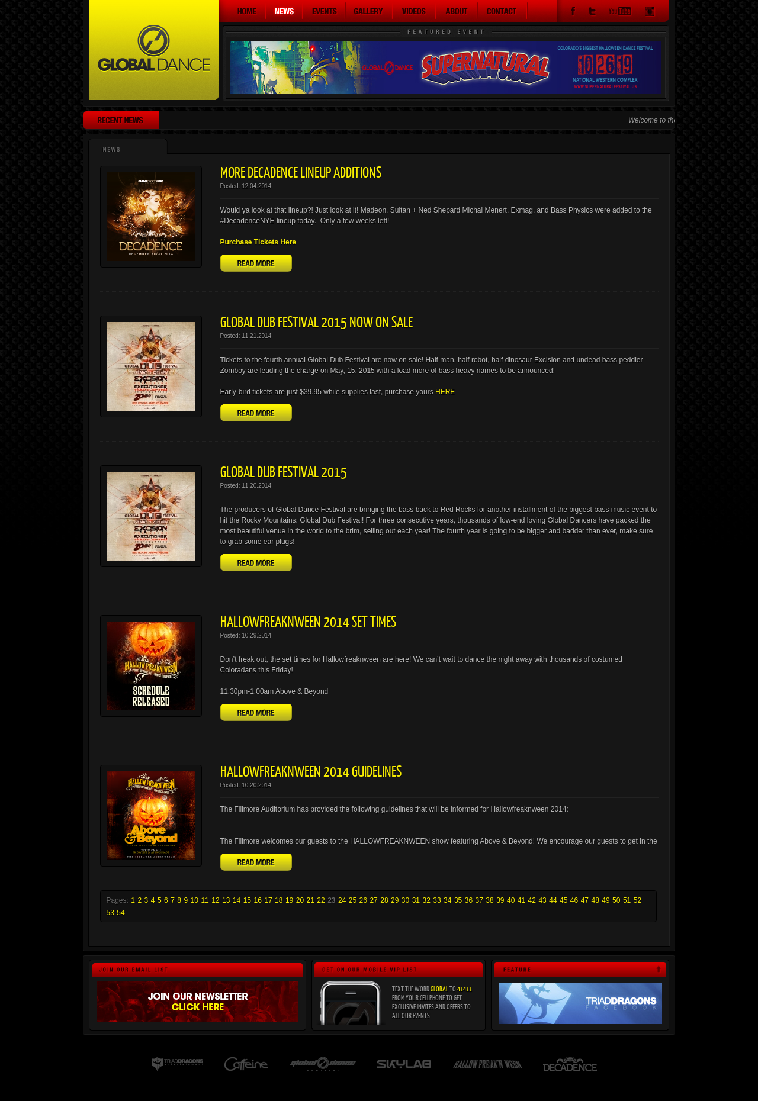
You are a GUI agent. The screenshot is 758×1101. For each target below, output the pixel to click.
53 (110, 913)
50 (616, 900)
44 (553, 900)
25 (352, 900)
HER (442, 392)
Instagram (649, 13)
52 (637, 900)
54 (120, 913)
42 (532, 900)
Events (324, 10)
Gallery (369, 10)
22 (321, 900)
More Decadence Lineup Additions (300, 172)
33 (437, 900)
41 (521, 900)
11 (204, 900)
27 (373, 900)
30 (405, 900)
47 (585, 900)
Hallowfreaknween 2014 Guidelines (311, 771)
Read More (256, 263)
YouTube (620, 13)
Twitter (592, 13)
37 (479, 900)
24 (342, 900)
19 (289, 900)
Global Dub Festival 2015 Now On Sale (316, 321)
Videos (414, 10)
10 (194, 900)
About (457, 10)
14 (236, 900)
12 (215, 900)
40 (511, 900)
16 (257, 900)
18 (278, 900)
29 (395, 900)
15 (247, 900)
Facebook (572, 13)
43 (542, 900)
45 (563, 900)
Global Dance (154, 50)
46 (574, 900)
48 (595, 900)
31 (416, 900)
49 (605, 900)
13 (226, 900)
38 (489, 900)
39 (500, 900)
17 (268, 900)
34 (447, 900)
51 (627, 900)
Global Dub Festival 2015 (283, 471)
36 (469, 900)
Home (242, 10)
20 (300, 900)
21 (310, 900)
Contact (503, 10)
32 (426, 900)
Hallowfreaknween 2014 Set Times (308, 621)
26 (363, 900)
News (284, 10)
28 (384, 900)
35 (458, 900)
